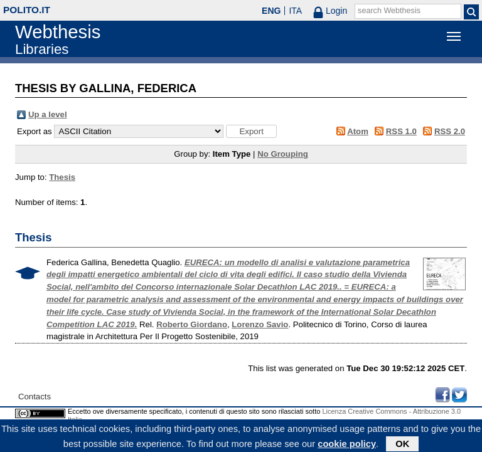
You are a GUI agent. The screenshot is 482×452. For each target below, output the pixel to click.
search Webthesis (389, 10)
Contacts (34, 396)
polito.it (26, 9)
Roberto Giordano (191, 324)
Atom (357, 131)
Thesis (62, 177)
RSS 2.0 (449, 131)
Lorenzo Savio (260, 324)
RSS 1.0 (401, 131)
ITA (295, 10)
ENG (271, 10)
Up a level (47, 114)
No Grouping (282, 154)
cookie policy (347, 445)
